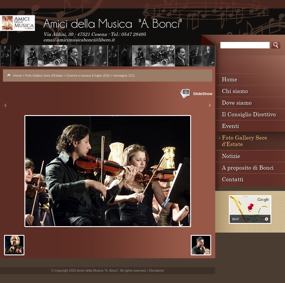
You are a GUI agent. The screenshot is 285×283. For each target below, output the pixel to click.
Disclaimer (156, 270)
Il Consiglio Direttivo (249, 114)
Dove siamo (237, 102)
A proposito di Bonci (248, 167)
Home (17, 75)
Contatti (232, 179)
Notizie (231, 155)
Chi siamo (235, 90)
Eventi (230, 125)
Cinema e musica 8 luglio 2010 (88, 75)
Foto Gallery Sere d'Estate (44, 75)
